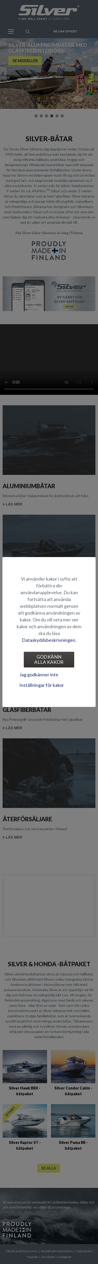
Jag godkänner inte (38, 674)
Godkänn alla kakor (49, 659)
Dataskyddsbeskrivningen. (49, 640)
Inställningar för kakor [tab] (41, 685)
